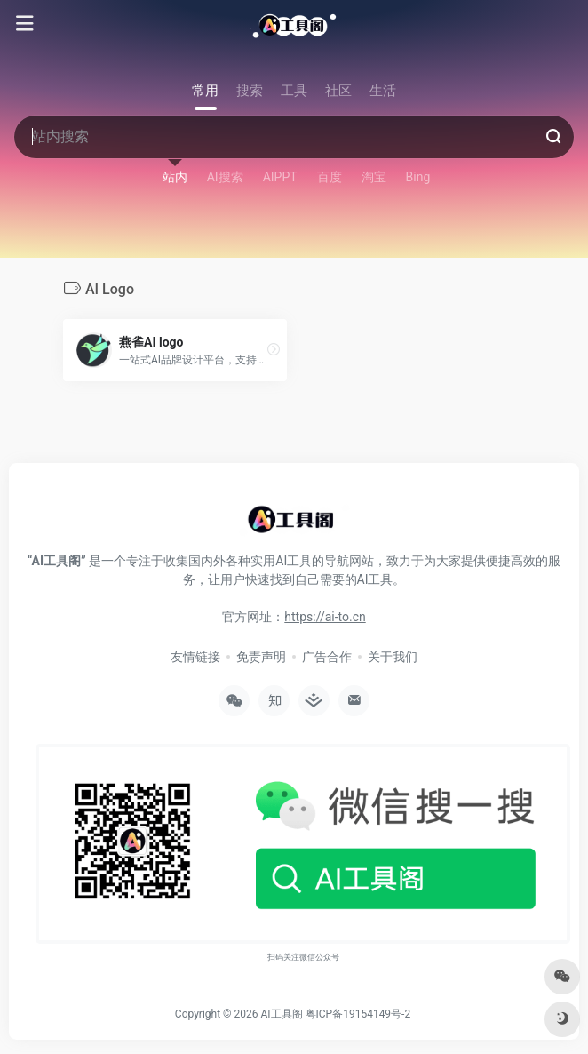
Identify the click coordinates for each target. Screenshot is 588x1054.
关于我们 (392, 657)
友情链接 (195, 657)
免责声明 (261, 657)
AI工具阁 (281, 1014)
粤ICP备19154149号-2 (358, 1014)
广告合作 (327, 657)
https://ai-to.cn (324, 617)
